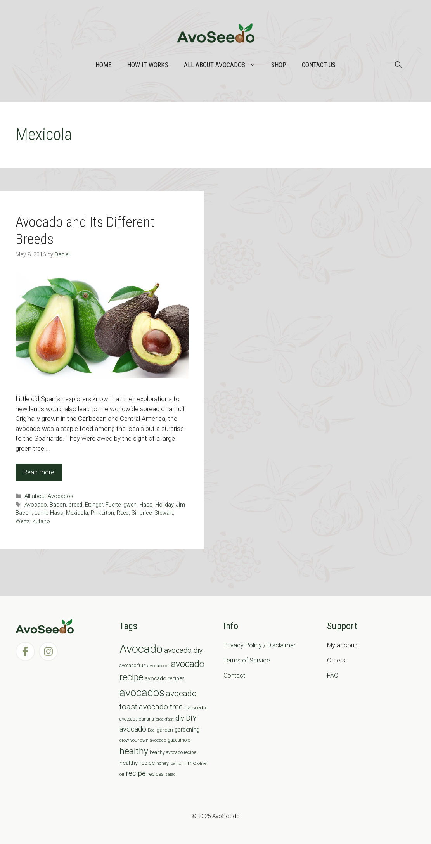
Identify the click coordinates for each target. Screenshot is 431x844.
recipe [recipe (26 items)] (136, 773)
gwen (130, 505)
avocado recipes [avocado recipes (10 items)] (165, 678)
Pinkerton (102, 513)
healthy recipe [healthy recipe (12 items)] (137, 762)
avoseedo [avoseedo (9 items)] (195, 708)
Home (103, 65)
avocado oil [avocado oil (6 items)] (158, 665)
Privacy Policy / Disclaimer (259, 645)
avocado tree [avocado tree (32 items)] (161, 706)
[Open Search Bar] (398, 64)
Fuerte (113, 505)
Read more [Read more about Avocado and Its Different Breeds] (38, 472)
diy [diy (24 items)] (179, 718)
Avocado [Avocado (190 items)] (141, 648)
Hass (145, 505)
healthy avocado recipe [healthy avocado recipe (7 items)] (173, 752)
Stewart (163, 513)
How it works (147, 65)
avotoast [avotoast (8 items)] (128, 719)
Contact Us (319, 65)
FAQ (332, 675)
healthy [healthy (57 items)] (133, 751)
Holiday (164, 505)
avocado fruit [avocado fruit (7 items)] (132, 665)
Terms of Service (246, 660)
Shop (278, 65)
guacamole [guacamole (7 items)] (179, 740)
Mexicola (77, 513)
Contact (234, 675)
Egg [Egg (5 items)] (151, 730)
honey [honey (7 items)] (162, 763)
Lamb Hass (49, 513)
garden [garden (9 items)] (164, 730)
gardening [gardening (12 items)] (187, 729)
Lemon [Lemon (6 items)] (177, 763)
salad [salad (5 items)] (170, 774)
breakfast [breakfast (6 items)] (165, 719)
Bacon (58, 505)
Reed (123, 513)
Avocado (35, 505)
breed (75, 505)
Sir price (142, 513)
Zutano (41, 521)
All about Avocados (223, 64)
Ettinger (94, 505)
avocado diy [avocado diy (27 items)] (183, 650)
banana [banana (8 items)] (146, 719)
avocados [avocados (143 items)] (141, 692)
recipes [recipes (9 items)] (155, 774)
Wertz (22, 521)
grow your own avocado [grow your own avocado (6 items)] (142, 740)
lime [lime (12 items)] (190, 762)
